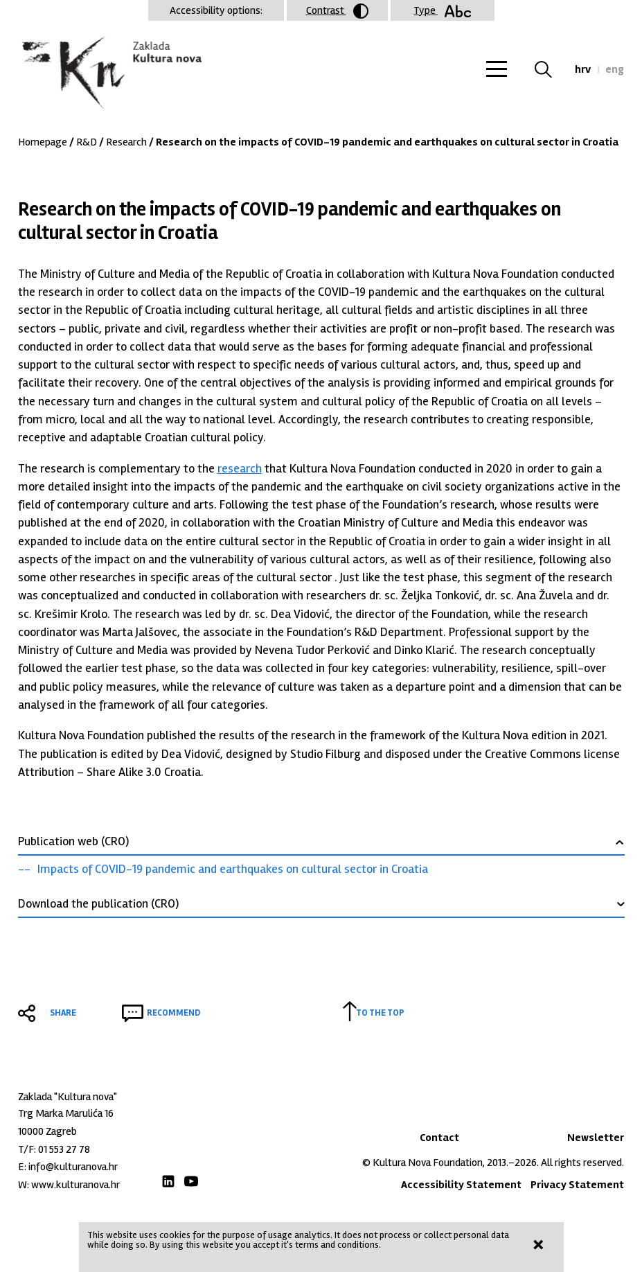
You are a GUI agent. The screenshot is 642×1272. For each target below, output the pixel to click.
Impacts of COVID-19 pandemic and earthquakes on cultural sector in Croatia (232, 868)
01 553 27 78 (64, 1149)
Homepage (42, 142)
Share (63, 1012)
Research (126, 142)
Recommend (173, 1012)
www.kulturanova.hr (75, 1185)
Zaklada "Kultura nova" (110, 73)
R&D (86, 142)
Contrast (337, 11)
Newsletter (595, 1138)
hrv (583, 69)
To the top (380, 1012)
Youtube (191, 1181)
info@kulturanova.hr (73, 1167)
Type (442, 10)
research (239, 468)
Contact (439, 1138)
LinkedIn (168, 1181)
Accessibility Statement (461, 1185)
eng (614, 69)
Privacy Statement (577, 1185)
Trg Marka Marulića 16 (66, 1113)
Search (552, 69)
